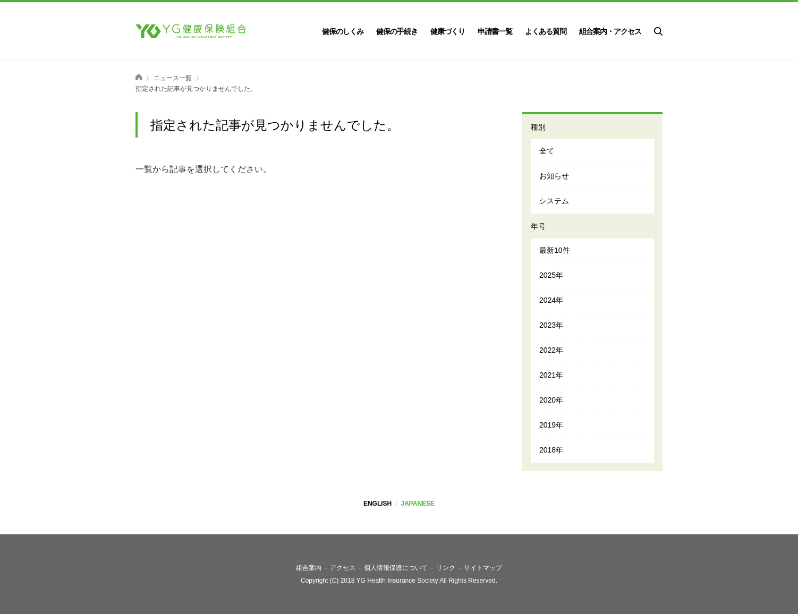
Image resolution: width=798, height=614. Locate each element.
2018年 (551, 450)
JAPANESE (418, 503)
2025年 (551, 275)
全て (546, 151)
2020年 (551, 400)
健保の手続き (397, 31)
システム (554, 201)
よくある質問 (545, 31)
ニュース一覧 (173, 78)
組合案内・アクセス (610, 31)
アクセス (342, 568)
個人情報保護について (396, 568)
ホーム (138, 77)
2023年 (551, 325)
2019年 (551, 425)
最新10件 (554, 250)
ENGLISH (377, 503)
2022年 (551, 350)
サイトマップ (483, 568)
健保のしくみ (342, 31)
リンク (445, 568)
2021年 (551, 375)
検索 (658, 31)
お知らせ (554, 176)
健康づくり (447, 31)
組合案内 (308, 568)
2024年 (551, 300)
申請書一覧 (495, 31)
